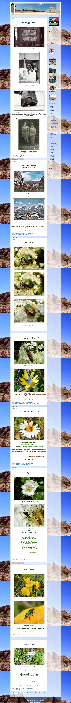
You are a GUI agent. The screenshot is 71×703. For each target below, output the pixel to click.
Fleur (13, 469)
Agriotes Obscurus (19, 403)
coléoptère (17, 636)
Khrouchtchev (20, 156)
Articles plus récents (17, 693)
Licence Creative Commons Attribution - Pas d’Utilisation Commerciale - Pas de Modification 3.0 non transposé (54, 38)
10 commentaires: (30, 155)
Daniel (51, 45)
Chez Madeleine (53, 43)
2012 (51, 154)
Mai (12, 640)
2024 (51, 107)
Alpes (16, 234)
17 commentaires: (29, 233)
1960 (13, 18)
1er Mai (16, 689)
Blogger (42, 700)
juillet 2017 (53, 126)
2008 (51, 159)
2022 (51, 110)
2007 (51, 161)
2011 (51, 155)
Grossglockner (21, 234)
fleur (27, 403)
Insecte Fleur (14, 333)
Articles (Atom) (21, 695)
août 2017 (53, 125)
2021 (51, 112)
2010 (51, 156)
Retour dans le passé (28, 156)
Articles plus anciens (40, 693)
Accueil (29, 693)
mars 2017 (53, 143)
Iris (26, 636)
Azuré (24, 403)
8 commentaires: (29, 463)
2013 (51, 152)
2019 (51, 115)
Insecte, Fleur (14, 408)
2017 (51, 118)
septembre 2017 (54, 123)
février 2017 (53, 145)
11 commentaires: (29, 328)
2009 (51, 158)
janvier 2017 (53, 146)
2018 (51, 116)
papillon (33, 403)
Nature (19, 329)
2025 (51, 106)
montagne (26, 234)
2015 (51, 149)
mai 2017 (52, 129)
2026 (51, 105)
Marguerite (23, 464)
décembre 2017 (54, 119)
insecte (16, 329)
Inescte (13, 239)
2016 (51, 148)
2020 (51, 113)
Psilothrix (28, 464)
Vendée (37, 403)
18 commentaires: (29, 634)
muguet (21, 689)
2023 (51, 109)
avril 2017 (53, 142)
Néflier (22, 561)
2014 (51, 151)
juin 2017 (53, 127)
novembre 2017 (54, 120)
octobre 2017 (53, 122)
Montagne (14, 161)
